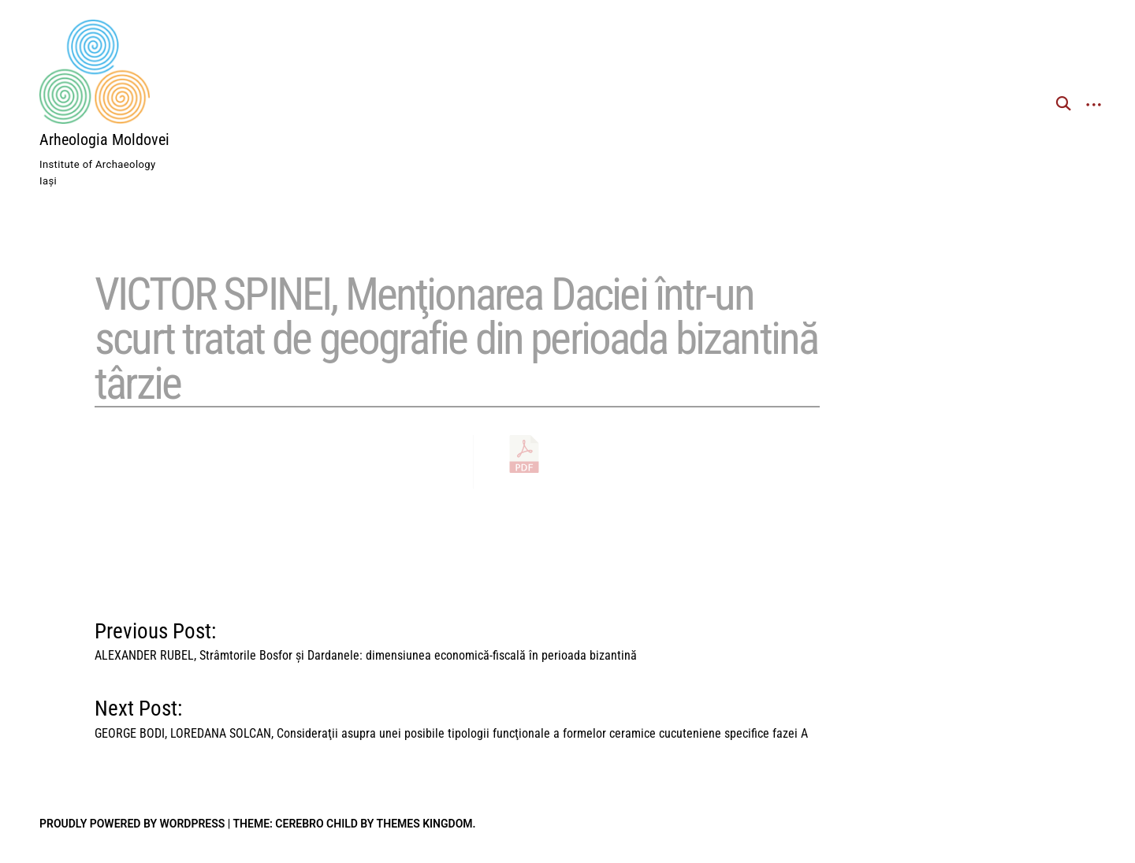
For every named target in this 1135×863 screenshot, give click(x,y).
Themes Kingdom (425, 823)
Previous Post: (366, 638)
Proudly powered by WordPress (132, 823)
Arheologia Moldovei (104, 139)
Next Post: (451, 715)
